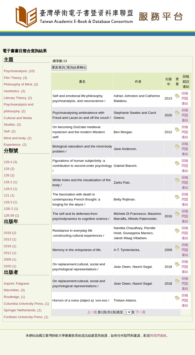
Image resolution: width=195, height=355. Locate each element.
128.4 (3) (10, 162)
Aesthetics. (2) (14, 91)
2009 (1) (10, 259)
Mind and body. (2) (17, 138)
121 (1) (9, 195)
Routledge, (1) (14, 297)
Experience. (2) (15, 144)
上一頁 (92, 312)
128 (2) (9, 169)
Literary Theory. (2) (18, 98)
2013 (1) (10, 239)
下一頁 (140, 312)
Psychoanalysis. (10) (19, 71)
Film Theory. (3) (15, 78)
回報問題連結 (185, 98)
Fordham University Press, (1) (26, 317)
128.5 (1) (10, 189)
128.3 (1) (10, 202)
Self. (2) (10, 131)
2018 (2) (10, 233)
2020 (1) (10, 266)
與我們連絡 (158, 335)
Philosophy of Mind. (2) (21, 84)
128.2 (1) (10, 182)
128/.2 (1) (11, 209)
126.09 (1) (11, 215)
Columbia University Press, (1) (26, 304)
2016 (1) (10, 246)
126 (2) (9, 175)
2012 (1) (10, 253)
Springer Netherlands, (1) (23, 310)
